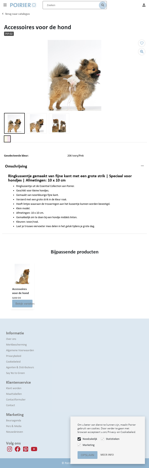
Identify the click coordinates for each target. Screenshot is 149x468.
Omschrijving (16, 166)
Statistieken (112, 438)
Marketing (89, 445)
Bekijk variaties (23, 303)
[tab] (74, 166)
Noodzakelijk (90, 438)
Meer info (107, 454)
